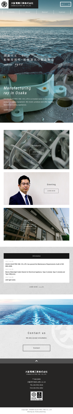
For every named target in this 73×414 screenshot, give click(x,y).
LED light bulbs (10, 280)
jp (69, 4)
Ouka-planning (40, 411)
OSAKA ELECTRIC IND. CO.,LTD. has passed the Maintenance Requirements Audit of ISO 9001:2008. (34, 265)
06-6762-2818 (38, 385)
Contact (36, 348)
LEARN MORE (37, 152)
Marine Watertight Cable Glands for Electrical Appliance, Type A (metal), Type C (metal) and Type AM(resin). (35, 273)
